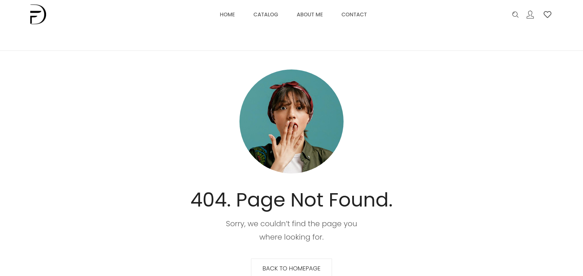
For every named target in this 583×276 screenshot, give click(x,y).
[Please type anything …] (515, 15)
